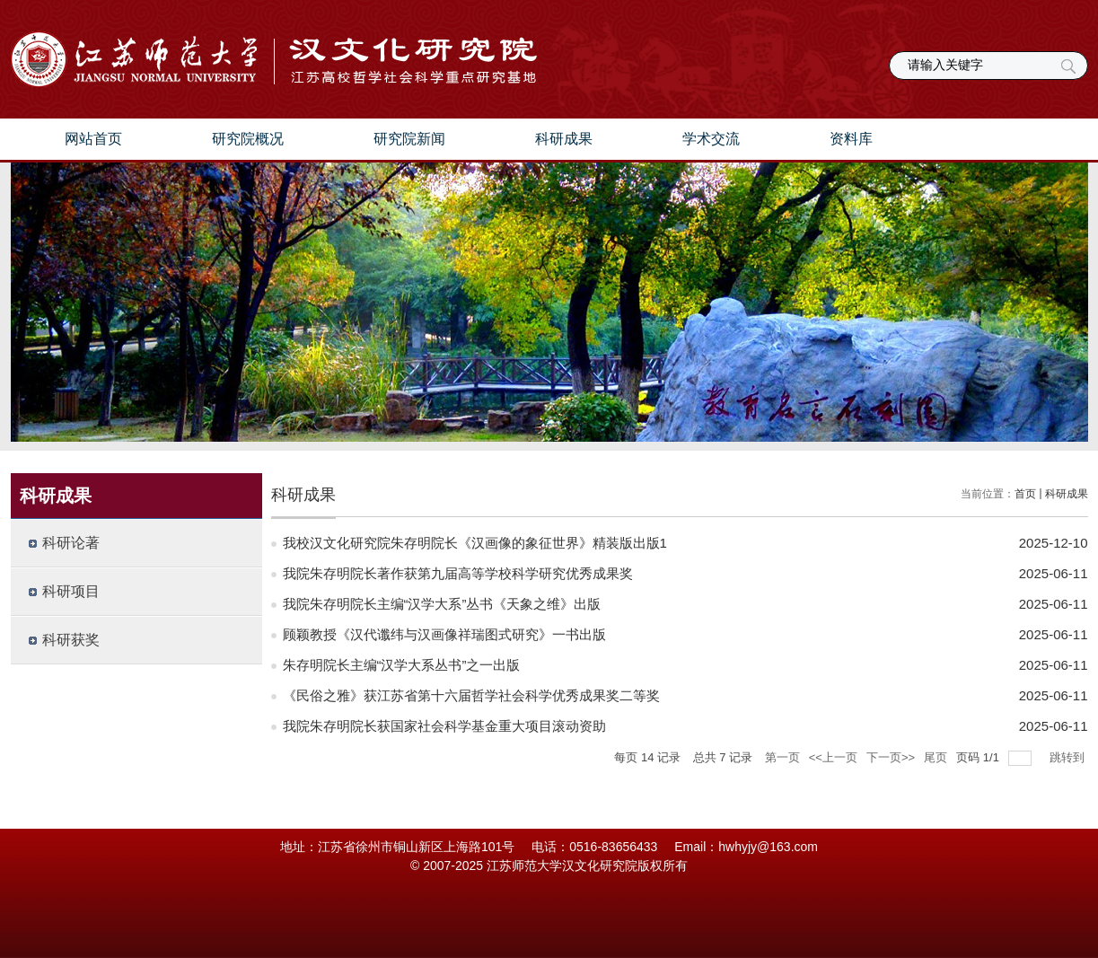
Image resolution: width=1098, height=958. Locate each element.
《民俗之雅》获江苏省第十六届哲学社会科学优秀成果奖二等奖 (471, 695)
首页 (1025, 494)
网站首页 (93, 138)
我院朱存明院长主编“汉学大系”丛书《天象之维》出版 (442, 603)
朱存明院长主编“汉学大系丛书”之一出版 (402, 664)
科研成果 (564, 138)
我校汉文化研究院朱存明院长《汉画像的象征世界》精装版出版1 (475, 542)
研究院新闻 (409, 138)
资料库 (851, 138)
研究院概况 (248, 138)
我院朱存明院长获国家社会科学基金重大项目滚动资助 (444, 726)
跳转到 (1069, 757)
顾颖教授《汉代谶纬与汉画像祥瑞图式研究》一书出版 (444, 634)
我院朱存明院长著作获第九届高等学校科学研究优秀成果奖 (458, 573)
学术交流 (711, 138)
